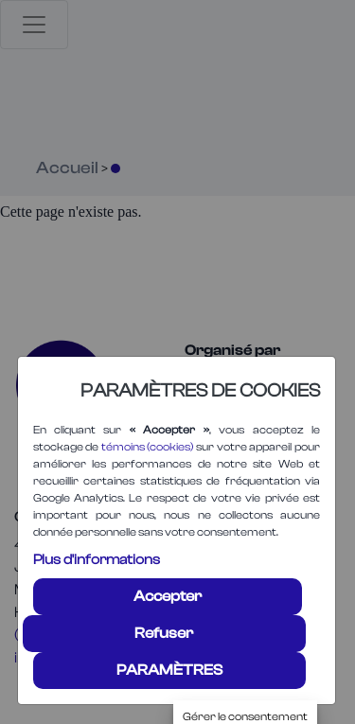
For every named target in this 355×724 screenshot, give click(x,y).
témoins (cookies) (147, 446)
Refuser (163, 633)
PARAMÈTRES (169, 670)
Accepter (167, 596)
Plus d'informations (96, 560)
